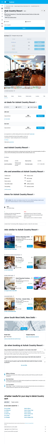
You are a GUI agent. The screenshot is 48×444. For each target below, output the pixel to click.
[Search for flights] (2, 6)
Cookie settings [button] (10, 139)
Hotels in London (10, 423)
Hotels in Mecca (29, 416)
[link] (14, 253)
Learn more (36, 134)
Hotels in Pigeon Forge (30, 417)
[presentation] (18, 90)
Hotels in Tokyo (29, 423)
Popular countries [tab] (19, 409)
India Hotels (12, 6)
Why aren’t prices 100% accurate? (26, 439)
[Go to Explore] (2, 16)
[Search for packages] (2, 13)
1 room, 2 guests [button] (11, 25)
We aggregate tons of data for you (26, 436)
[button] (2, 2)
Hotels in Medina (29, 419)
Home (8, 6)
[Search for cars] (2, 11)
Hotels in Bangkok (10, 424)
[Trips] (2, 20)
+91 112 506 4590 (11, 15)
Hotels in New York (10, 421)
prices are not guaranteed (33, 430)
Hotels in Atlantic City (30, 421)
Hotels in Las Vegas (11, 416)
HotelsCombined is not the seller (26, 434)
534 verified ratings (16, 17)
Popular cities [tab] (10, 409)
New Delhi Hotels (38, 6)
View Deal (34, 249)
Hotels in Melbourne (11, 417)
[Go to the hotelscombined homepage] (9, 2)
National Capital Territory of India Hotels (25, 6)
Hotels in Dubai (10, 419)
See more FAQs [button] (26, 372)
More (8, 153)
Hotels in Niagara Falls (30, 424)
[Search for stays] (2, 8)
